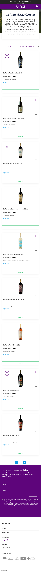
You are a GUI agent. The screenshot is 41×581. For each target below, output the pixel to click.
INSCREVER (33, 495)
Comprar (20, 91)
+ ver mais (20, 36)
